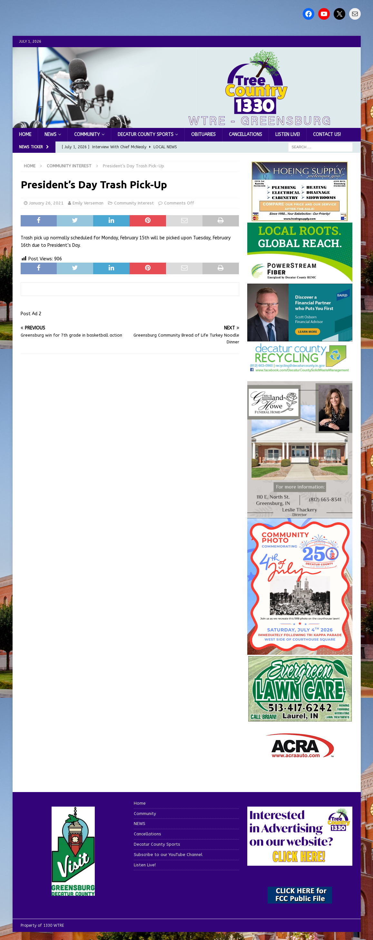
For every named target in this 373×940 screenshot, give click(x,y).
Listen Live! (287, 134)
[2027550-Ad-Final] (299, 337)
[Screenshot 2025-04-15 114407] (299, 718)
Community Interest (134, 203)
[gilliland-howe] (299, 513)
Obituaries (203, 134)
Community (87, 134)
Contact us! (327, 134)
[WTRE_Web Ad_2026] (299, 279)
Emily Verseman (88, 203)
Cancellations (245, 134)
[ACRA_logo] (300, 754)
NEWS (50, 134)
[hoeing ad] (299, 218)
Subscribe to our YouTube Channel (168, 854)
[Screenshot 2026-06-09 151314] (299, 368)
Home (25, 134)
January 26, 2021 (46, 203)
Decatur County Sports (145, 134)
